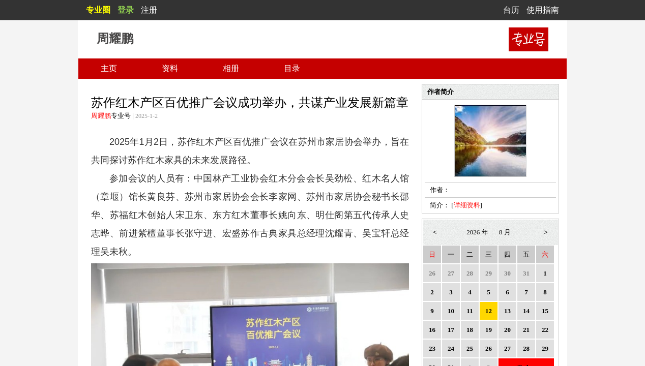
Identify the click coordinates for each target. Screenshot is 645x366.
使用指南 (542, 10)
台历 (511, 10)
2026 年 (477, 232)
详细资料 (467, 205)
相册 (231, 68)
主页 (109, 68)
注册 (149, 10)
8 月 (505, 232)
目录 (292, 68)
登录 (126, 10)
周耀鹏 (101, 115)
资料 (170, 68)
